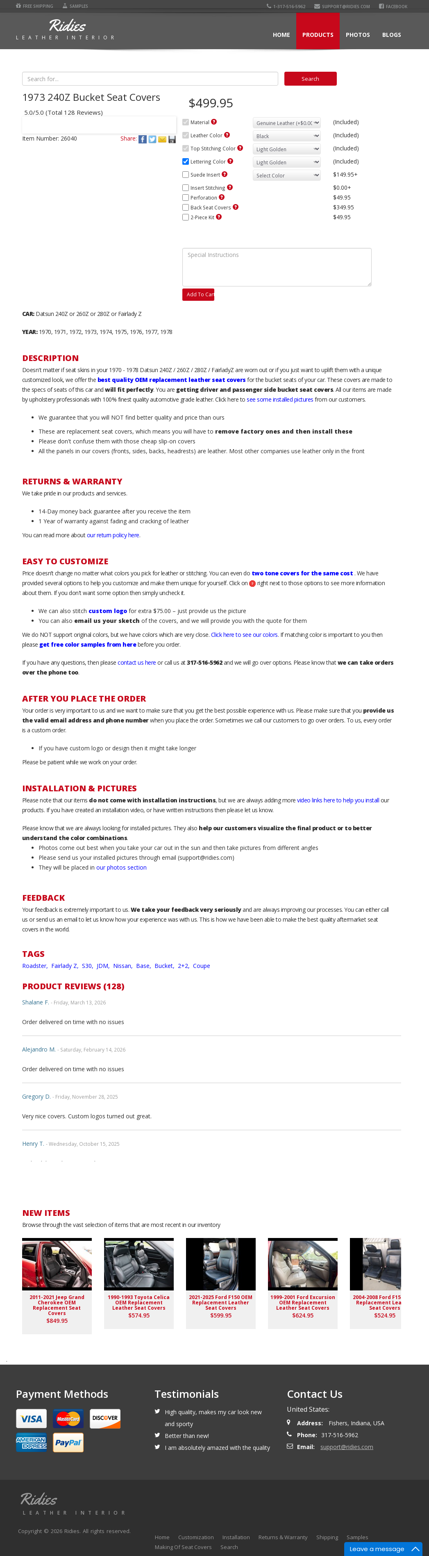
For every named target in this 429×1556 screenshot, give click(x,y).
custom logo (108, 611)
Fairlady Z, (65, 966)
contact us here (137, 662)
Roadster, (36, 966)
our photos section (121, 867)
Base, (144, 966)
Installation (236, 1537)
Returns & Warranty (283, 1537)
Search (229, 1547)
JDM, (104, 966)
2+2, (184, 966)
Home (281, 35)
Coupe (201, 966)
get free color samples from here (87, 644)
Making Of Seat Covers (183, 1547)
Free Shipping (34, 6)
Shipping (327, 1537)
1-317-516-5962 (286, 6)
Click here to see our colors (244, 634)
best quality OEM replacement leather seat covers (172, 380)
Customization (196, 1537)
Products (318, 35)
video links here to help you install (338, 800)
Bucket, (165, 966)
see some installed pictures (280, 399)
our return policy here (113, 535)
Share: (128, 138)
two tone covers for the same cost (302, 573)
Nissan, (123, 966)
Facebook (393, 6)
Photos (358, 35)
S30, (88, 966)
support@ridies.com (342, 6)
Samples (75, 6)
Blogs (391, 35)
